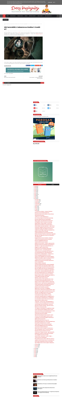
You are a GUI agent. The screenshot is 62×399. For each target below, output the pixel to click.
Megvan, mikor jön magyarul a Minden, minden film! (50, 236)
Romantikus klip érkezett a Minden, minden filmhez (49, 136)
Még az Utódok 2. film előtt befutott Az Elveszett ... (50, 145)
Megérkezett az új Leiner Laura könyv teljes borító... (50, 205)
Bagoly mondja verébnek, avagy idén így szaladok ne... (50, 227)
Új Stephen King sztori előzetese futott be (51, 305)
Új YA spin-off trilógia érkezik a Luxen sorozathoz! (50, 251)
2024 (44, 109)
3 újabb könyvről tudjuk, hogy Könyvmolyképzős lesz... (48, 160)
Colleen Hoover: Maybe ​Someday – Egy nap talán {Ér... (50, 308)
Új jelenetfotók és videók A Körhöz (49, 262)
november (46, 121)
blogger (38, 80)
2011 (43, 336)
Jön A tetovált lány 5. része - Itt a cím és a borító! (51, 304)
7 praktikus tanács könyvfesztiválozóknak (51, 242)
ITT (33, 34)
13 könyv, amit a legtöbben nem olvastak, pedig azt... (51, 199)
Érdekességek (12, 15)
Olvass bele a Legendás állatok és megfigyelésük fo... (49, 256)
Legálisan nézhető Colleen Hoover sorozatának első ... (49, 319)
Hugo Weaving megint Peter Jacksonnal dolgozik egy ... (50, 293)
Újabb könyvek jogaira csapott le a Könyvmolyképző (49, 201)
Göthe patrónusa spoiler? (48, 137)
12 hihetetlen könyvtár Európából (49, 282)
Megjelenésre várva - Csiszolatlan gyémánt (49, 188)
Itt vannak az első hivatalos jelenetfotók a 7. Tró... (51, 234)
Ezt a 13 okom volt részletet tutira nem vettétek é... (50, 225)
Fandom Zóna (20, 15)
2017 (44, 118)
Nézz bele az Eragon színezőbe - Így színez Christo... (51, 270)
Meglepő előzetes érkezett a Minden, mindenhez (50, 171)
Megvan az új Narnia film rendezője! (50, 161)
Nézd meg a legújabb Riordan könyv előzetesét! (50, 298)
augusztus (46, 125)
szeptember (46, 124)
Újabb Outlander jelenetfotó (48, 289)
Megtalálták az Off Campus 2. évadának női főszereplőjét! (51, 365)
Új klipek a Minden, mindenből (48, 208)
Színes (26, 15)
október (45, 122)
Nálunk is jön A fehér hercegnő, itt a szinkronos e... (50, 302)
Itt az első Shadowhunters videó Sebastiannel (49, 192)
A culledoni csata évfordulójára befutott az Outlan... (51, 266)
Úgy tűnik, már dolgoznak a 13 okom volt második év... (50, 167)
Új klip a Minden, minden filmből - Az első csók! (50, 149)
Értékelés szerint (32, 15)
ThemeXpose (8, 397)
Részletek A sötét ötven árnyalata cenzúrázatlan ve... (49, 180)
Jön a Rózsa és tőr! (46, 169)
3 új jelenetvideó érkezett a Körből (49, 176)
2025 (44, 108)
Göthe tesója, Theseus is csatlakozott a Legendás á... (50, 218)
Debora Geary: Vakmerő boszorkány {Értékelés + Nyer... (50, 246)
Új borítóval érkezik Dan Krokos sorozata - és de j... (51, 284)
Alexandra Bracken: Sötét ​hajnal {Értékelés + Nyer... (49, 232)
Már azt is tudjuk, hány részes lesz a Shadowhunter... (50, 216)
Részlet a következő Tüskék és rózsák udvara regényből (50, 165)
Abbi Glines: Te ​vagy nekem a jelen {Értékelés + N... (49, 182)
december (46, 120)
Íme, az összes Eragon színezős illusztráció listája (51, 140)
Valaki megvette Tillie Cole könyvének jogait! (50, 296)
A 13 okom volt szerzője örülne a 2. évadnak (51, 252)
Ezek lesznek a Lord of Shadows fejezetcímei (49, 186)
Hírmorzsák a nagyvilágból (23, 23)
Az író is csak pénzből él (47, 206)
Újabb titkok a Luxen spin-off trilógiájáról (51, 244)
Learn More (50, 2)
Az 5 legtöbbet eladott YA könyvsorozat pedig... (50, 147)
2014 (44, 332)
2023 (44, 110)
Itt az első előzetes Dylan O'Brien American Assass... (51, 260)
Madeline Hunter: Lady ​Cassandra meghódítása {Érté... (49, 238)
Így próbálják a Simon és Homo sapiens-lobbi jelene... (50, 323)
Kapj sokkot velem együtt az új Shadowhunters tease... (49, 248)
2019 (44, 116)
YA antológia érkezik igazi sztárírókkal (50, 228)
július (45, 126)
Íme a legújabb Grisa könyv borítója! (50, 311)
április (45, 130)
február (45, 326)
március (45, 325)
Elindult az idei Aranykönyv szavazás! (50, 243)
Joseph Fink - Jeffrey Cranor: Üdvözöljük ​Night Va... (51, 264)
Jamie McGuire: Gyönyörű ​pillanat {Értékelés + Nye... (49, 220)
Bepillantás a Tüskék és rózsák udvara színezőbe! (50, 310)
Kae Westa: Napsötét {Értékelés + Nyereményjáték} (49, 210)
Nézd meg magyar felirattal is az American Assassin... (51, 214)
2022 (44, 112)
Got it (54, 2)
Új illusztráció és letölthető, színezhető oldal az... (50, 151)
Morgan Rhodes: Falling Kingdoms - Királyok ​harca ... (49, 194)
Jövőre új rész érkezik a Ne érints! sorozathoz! (49, 173)
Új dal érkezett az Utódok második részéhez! (49, 280)
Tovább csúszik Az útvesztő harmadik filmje (50, 203)
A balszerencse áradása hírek (10, 23)
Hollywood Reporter (7, 35)
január (45, 327)
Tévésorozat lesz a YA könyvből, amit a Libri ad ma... (50, 190)
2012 (44, 334)
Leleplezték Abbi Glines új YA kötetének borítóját (50, 163)
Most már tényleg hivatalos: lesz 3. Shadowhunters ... (49, 223)
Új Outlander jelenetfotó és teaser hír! (50, 291)
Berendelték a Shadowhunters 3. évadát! (51, 294)
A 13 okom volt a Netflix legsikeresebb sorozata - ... (50, 286)
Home (5, 23)
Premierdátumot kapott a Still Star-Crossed (50, 254)
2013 (44, 333)
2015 (44, 330)
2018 (44, 117)
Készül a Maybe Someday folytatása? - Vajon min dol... (50, 153)
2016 (44, 329)
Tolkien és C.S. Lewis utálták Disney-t (50, 138)
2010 (44, 337)
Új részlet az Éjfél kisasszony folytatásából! (48, 143)
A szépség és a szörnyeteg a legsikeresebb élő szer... (51, 288)
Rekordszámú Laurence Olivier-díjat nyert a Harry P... (51, 317)
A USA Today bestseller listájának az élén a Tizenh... (51, 276)
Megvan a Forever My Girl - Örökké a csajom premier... (50, 178)
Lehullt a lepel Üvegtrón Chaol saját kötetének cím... (50, 240)
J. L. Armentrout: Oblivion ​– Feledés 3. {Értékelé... (50, 132)
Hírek (7, 15)
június (45, 128)
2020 (44, 114)
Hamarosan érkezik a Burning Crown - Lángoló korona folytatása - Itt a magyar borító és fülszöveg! (52, 373)
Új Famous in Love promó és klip (49, 272)
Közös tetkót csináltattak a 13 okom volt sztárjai (50, 321)
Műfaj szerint (40, 15)
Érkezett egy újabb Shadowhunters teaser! (50, 196)
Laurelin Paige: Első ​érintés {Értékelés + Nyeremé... (50, 268)
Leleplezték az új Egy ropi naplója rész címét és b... (50, 158)
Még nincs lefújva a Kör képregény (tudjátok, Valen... (49, 212)
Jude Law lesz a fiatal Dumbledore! (49, 300)
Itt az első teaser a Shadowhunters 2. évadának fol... (50, 258)
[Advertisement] (50, 72)
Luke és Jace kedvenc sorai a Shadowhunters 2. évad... (48, 278)
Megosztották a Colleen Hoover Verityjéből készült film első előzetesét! (52, 357)
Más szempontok (48, 15)
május (45, 129)
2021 (44, 113)
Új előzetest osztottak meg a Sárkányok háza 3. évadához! (51, 361)
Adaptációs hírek (17, 23)
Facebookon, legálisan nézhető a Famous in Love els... (51, 155)
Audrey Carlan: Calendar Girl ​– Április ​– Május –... (50, 313)
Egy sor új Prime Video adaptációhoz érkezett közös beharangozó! (52, 369)
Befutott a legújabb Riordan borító (49, 174)
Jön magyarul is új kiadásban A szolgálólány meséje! (49, 274)
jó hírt (19, 33)
